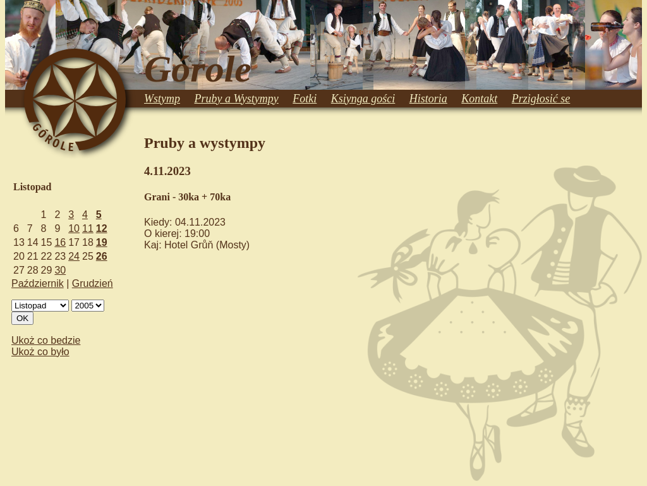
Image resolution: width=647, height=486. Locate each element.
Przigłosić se (541, 98)
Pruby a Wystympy (237, 98)
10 (74, 228)
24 (74, 256)
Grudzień (92, 283)
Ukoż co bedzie (45, 340)
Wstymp (162, 98)
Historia (428, 98)
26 (101, 256)
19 (101, 242)
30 (60, 270)
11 (88, 228)
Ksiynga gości (363, 98)
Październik (37, 283)
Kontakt (479, 98)
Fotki (305, 98)
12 (101, 228)
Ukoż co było (40, 351)
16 (60, 242)
